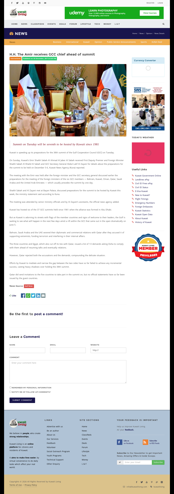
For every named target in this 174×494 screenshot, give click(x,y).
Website (95, 345)
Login (160, 2)
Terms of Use (16, 485)
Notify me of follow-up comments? (30, 392)
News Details (159, 33)
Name (12, 345)
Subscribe (158, 462)
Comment (15, 357)
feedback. (129, 430)
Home (134, 33)
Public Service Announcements (121, 42)
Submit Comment (22, 400)
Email (53, 345)
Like (14, 296)
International (72, 42)
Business (57, 42)
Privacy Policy (31, 485)
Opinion (149, 33)
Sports (144, 42)
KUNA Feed (157, 42)
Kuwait (86, 42)
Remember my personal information (30, 388)
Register (150, 2)
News (141, 33)
